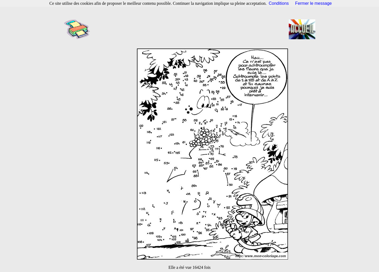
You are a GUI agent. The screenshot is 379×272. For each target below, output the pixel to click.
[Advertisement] (191, 29)
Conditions (279, 3)
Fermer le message (313, 3)
